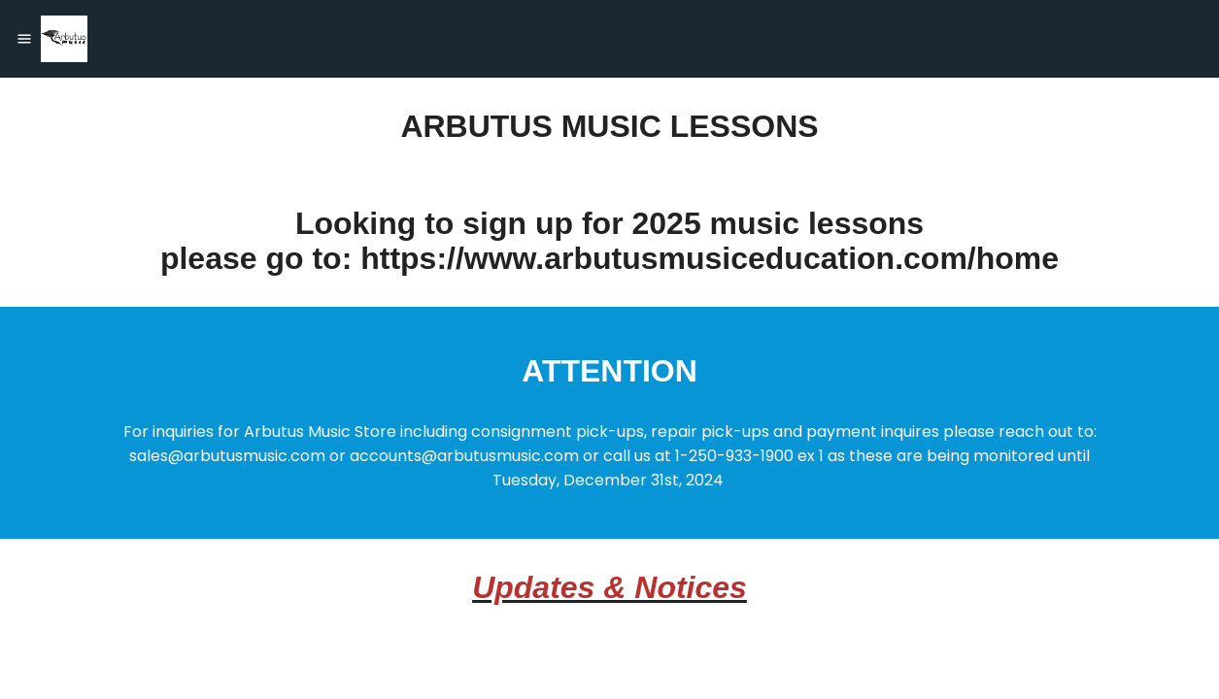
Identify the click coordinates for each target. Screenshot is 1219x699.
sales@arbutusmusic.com (227, 456)
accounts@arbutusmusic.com (464, 456)
